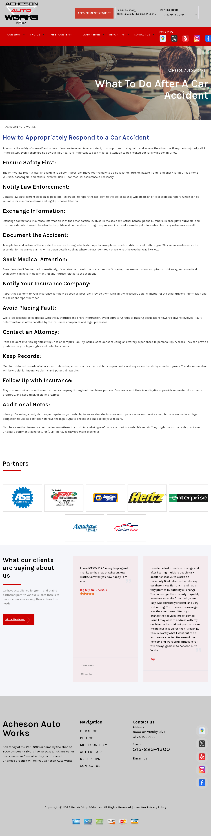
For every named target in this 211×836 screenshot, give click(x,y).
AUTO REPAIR (91, 34)
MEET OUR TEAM (61, 34)
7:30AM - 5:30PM (174, 14)
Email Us (140, 758)
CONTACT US (142, 34)
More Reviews (17, 620)
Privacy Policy (156, 807)
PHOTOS (35, 34)
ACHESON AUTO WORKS (187, 70)
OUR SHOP (14, 34)
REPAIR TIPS (117, 34)
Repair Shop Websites (86, 807)
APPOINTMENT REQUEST (94, 13)
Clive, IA (86, 674)
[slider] (87, 593)
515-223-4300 (125, 10)
